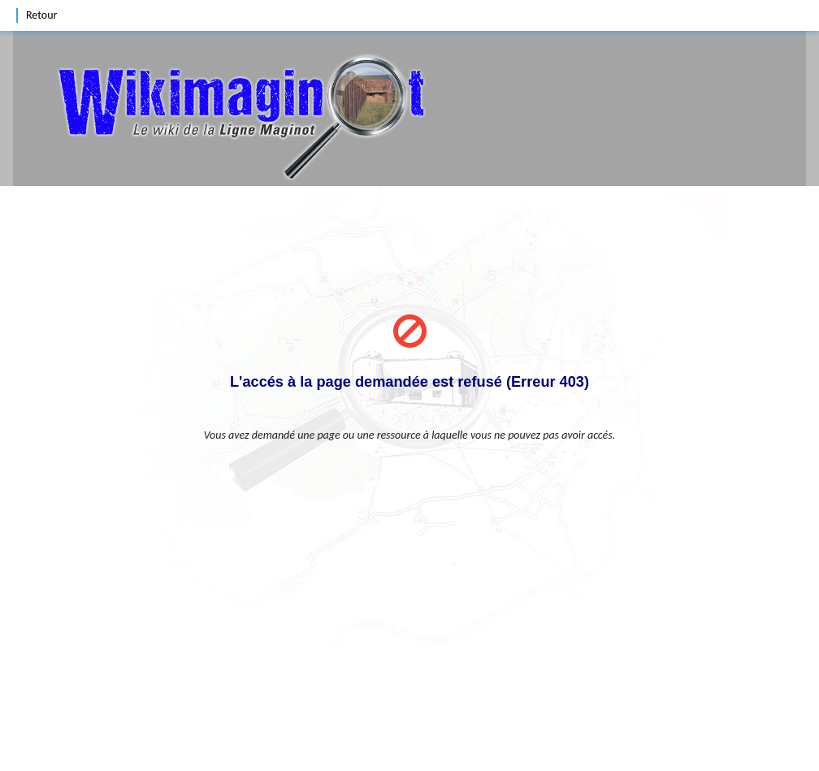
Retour (41, 15)
